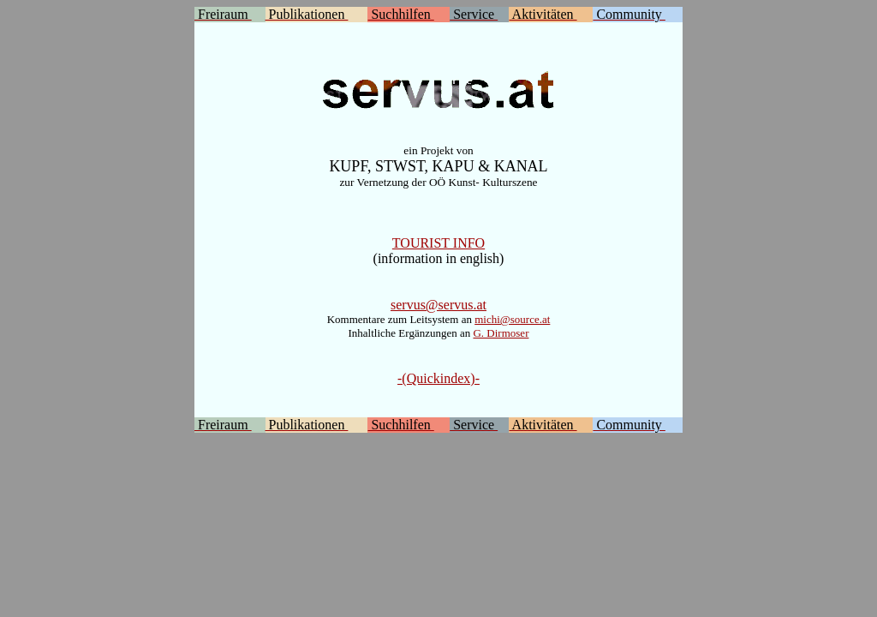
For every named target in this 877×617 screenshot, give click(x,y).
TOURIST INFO (438, 243)
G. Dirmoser (500, 332)
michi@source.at (512, 319)
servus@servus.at (438, 304)
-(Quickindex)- (438, 378)
